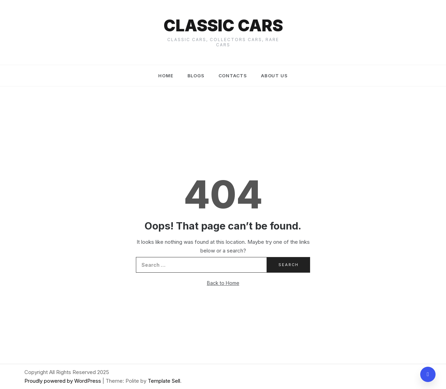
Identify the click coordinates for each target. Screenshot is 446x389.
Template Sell (164, 381)
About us (274, 75)
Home (165, 75)
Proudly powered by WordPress (63, 381)
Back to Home (223, 283)
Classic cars (223, 25)
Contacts (232, 75)
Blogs (196, 75)
